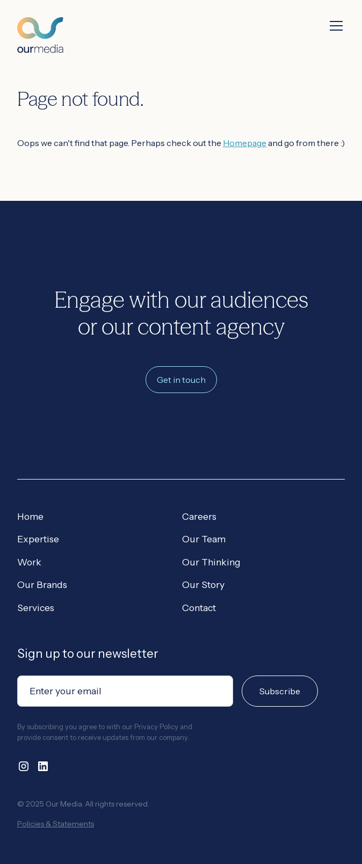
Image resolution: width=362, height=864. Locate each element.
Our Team (204, 538)
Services (35, 607)
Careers (199, 516)
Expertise (38, 538)
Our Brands (42, 584)
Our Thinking (211, 562)
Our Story (203, 584)
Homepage (244, 142)
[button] (334, 26)
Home (30, 516)
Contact (199, 607)
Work (29, 562)
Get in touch (181, 379)
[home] (40, 26)
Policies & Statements (55, 824)
